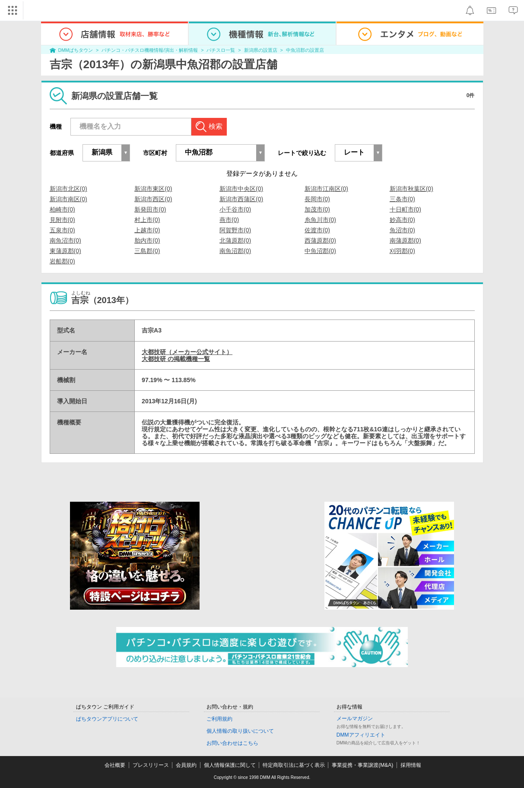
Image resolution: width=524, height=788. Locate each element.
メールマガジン (355, 718)
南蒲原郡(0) (405, 240)
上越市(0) (147, 230)
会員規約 (186, 765)
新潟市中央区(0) (241, 189)
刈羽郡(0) (402, 251)
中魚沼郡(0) (320, 251)
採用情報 (410, 765)
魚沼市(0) (402, 230)
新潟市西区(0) (153, 199)
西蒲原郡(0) (320, 240)
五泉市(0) (62, 230)
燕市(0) (229, 220)
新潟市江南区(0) (326, 189)
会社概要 (115, 765)
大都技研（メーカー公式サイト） (187, 351)
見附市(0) (62, 220)
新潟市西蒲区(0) (241, 199)
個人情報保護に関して (230, 765)
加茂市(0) (317, 209)
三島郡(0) (147, 251)
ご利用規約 (219, 719)
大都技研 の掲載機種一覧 (176, 358)
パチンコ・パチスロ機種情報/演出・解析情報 (150, 50)
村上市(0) (147, 220)
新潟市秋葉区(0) (411, 189)
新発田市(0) (150, 209)
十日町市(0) (405, 209)
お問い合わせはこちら (232, 743)
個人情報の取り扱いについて (240, 731)
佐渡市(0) (317, 230)
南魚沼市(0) (65, 240)
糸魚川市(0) (320, 220)
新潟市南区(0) (68, 199)
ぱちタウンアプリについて (107, 719)
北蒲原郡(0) (235, 240)
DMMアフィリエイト (361, 735)
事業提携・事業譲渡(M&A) (362, 765)
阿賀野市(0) (235, 230)
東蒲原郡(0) (65, 251)
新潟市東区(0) (153, 189)
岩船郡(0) (62, 261)
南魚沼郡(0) (235, 251)
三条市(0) (402, 199)
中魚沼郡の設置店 (305, 50)
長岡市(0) (317, 199)
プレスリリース (151, 765)
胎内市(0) (147, 240)
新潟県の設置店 (260, 50)
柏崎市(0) (62, 209)
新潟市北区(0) (68, 189)
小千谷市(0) (235, 209)
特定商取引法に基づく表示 (294, 765)
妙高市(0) (402, 220)
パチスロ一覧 (220, 50)
